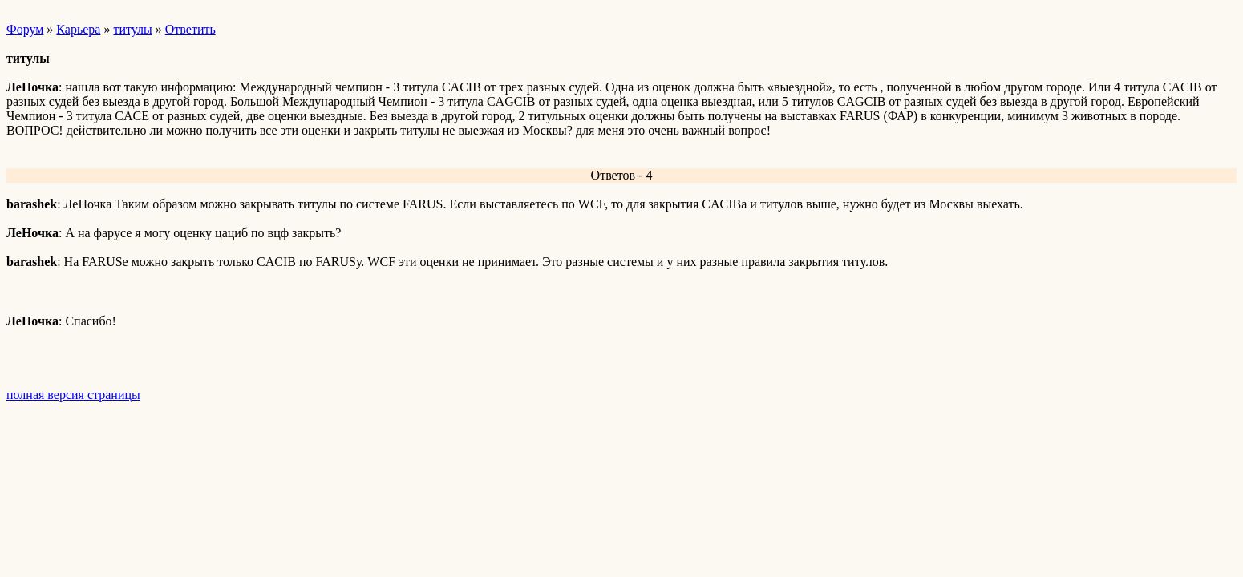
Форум (24, 29)
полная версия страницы (73, 394)
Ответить (190, 29)
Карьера (78, 29)
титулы (132, 29)
